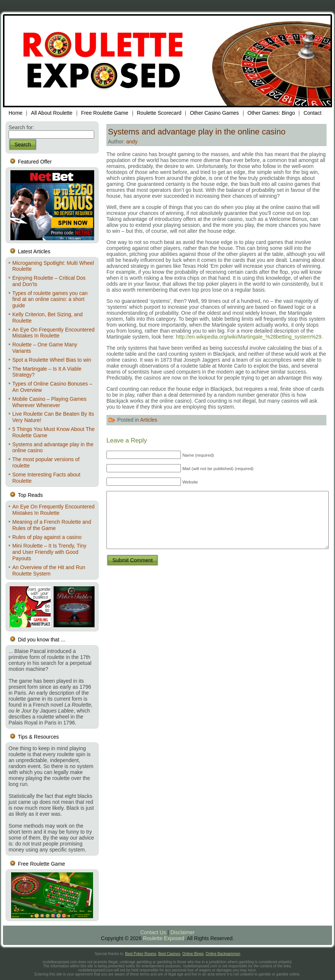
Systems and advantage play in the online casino (196, 131)
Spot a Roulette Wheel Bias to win (51, 360)
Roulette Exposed (163, 938)
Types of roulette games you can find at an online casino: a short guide (49, 299)
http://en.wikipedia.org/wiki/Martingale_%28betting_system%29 (249, 337)
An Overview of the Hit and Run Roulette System (48, 570)
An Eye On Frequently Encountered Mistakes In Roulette (53, 333)
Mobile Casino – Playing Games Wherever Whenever (49, 402)
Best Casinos (169, 954)
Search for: (21, 127)
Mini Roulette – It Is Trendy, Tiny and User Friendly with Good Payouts (49, 552)
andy (131, 142)
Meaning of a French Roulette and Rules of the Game (51, 525)
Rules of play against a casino (47, 537)
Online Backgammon (223, 954)
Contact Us (153, 932)
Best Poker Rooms (140, 954)
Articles (148, 419)
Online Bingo (193, 954)
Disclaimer (182, 932)
